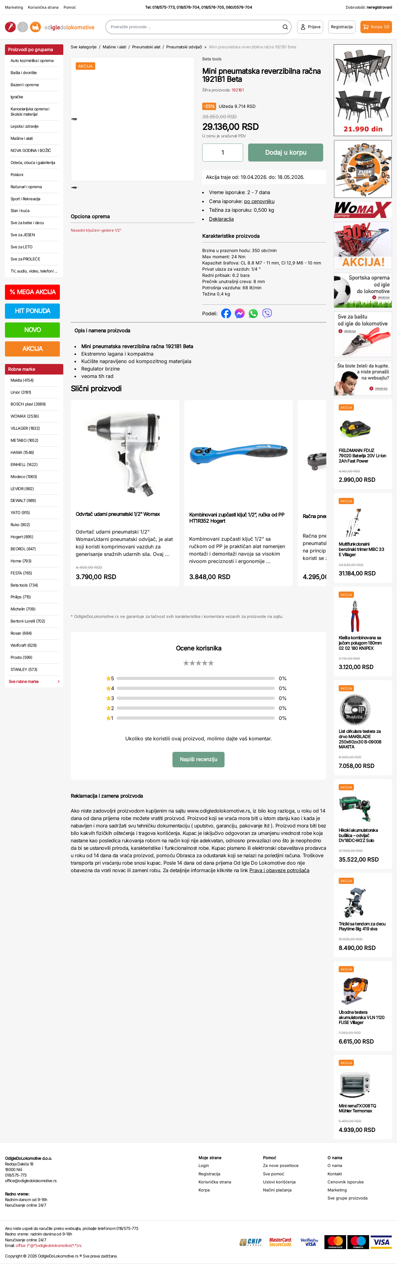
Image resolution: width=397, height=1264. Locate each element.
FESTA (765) (21, 572)
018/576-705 (212, 7)
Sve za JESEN (23, 234)
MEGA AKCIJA (32, 292)
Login (203, 1165)
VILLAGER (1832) (25, 428)
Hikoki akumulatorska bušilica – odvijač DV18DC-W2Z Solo (358, 835)
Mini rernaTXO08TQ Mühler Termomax (357, 1108)
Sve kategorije (83, 46)
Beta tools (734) (24, 585)
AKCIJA (32, 349)
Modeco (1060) (24, 476)
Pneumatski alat (146, 46)
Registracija (209, 1173)
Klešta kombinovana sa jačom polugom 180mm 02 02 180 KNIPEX (360, 643)
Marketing (14, 7)
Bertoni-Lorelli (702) (28, 621)
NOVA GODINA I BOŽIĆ (31, 150)
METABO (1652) (24, 440)
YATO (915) (20, 512)
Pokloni (17, 174)
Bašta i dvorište (24, 72)
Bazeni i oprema (24, 84)
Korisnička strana (43, 7)
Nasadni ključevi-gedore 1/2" (96, 250)
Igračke (17, 96)
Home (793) (21, 560)
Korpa (204, 1189)
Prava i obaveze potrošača (279, 870)
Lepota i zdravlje (24, 126)
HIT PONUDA (32, 311)
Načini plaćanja (277, 1189)
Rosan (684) (21, 633)
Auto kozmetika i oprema (32, 60)
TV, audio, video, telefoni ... (34, 270)
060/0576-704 (239, 7)
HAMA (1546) (22, 452)
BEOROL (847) (23, 548)
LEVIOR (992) (22, 488)
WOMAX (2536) (25, 416)
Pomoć (70, 7)
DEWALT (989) (23, 500)
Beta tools (211, 58)
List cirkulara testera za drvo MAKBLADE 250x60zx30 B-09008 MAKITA (360, 739)
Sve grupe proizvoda (348, 1197)
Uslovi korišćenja (279, 1181)
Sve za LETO (22, 246)
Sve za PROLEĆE (25, 258)
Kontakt (335, 1173)
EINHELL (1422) (24, 464)
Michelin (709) (23, 608)
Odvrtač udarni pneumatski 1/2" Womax (118, 514)
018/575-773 (163, 7)
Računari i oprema (26, 186)
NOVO (32, 330)
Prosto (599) (21, 657)
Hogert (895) (22, 536)
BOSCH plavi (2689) (28, 403)
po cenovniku (259, 201)
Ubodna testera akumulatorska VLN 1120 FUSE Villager (362, 1017)
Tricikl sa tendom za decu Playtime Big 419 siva (362, 926)
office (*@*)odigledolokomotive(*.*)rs (48, 1245)
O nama (335, 1165)
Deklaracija (221, 219)
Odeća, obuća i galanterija (33, 162)
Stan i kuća (20, 210)
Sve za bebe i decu (27, 222)
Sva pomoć (273, 1173)
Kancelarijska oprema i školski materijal (30, 111)
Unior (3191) (21, 392)
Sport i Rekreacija (25, 198)
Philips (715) (21, 596)
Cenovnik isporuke (346, 1181)
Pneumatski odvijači (184, 46)
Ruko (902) (20, 524)
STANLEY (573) (24, 669)
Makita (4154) (22, 380)
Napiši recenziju (198, 759)
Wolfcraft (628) (24, 645)
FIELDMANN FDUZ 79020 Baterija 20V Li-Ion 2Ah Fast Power (362, 455)
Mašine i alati (22, 138)
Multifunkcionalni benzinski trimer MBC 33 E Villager (361, 549)
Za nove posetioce (281, 1165)
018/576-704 (187, 7)
